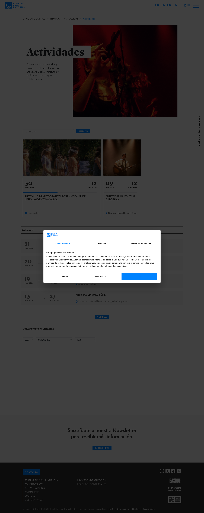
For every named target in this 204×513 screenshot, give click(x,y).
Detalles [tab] (102, 244)
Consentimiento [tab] (63, 244)
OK (139, 276)
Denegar (64, 276)
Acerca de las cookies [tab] (141, 244)
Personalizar (102, 276)
